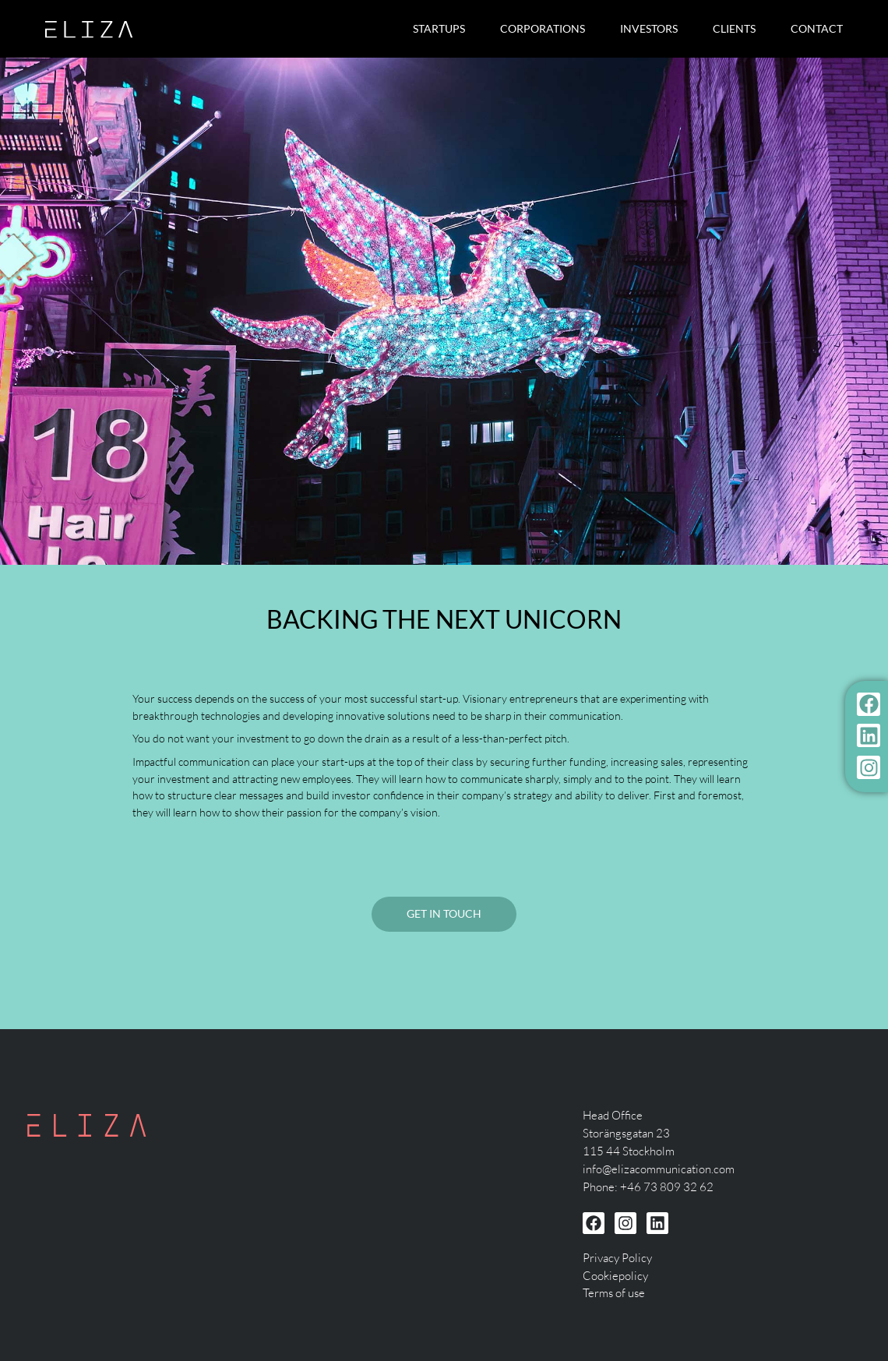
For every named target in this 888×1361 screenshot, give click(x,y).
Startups (439, 28)
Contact (817, 28)
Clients (734, 28)
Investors (649, 28)
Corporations (542, 28)
